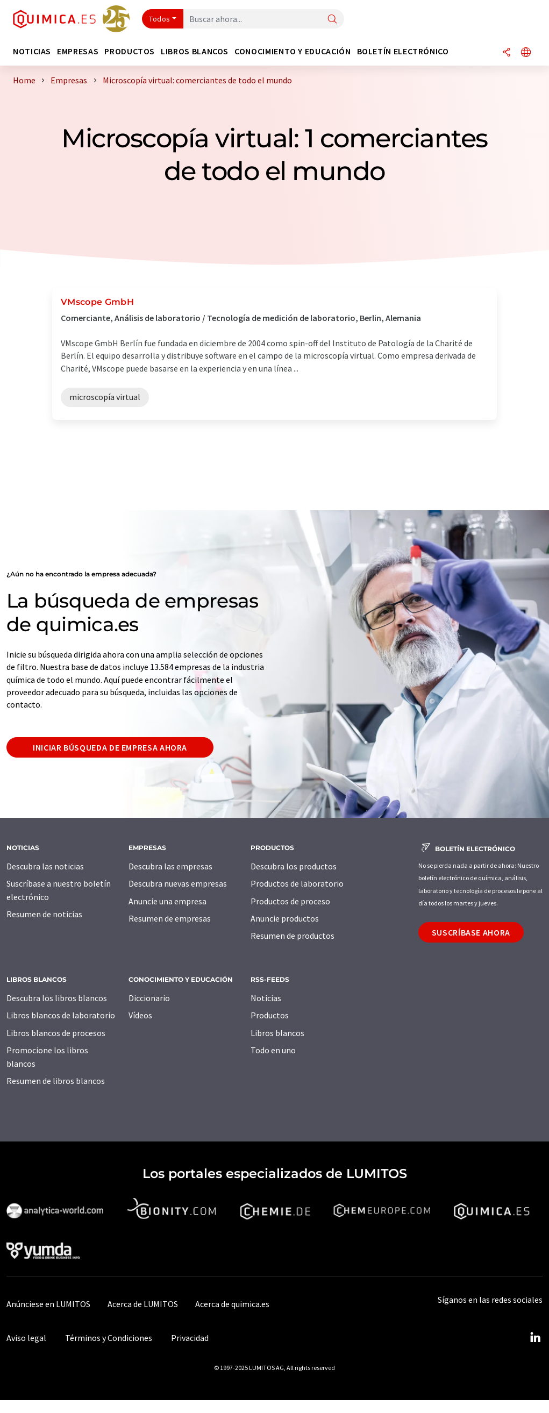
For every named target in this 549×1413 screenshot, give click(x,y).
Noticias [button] (32, 51)
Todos (159, 19)
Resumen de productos (292, 935)
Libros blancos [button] (195, 51)
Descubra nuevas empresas (178, 883)
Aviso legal (26, 1337)
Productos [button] (129, 51)
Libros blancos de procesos (55, 1032)
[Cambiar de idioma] (525, 53)
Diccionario (149, 998)
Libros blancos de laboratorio (60, 1015)
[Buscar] (332, 19)
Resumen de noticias (44, 914)
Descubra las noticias (45, 866)
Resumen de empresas (170, 918)
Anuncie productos (285, 918)
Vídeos (140, 1015)
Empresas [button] (77, 51)
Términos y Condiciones (108, 1337)
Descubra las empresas (170, 866)
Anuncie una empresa (167, 901)
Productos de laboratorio (297, 883)
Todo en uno (273, 1050)
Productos (270, 1015)
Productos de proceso (290, 901)
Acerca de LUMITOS (143, 1303)
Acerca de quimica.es (232, 1303)
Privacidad (190, 1337)
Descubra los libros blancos (56, 998)
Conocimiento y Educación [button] (292, 51)
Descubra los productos (294, 866)
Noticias (266, 998)
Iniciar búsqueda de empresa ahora (110, 747)
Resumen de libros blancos (55, 1080)
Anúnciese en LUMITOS (48, 1303)
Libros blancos (277, 1032)
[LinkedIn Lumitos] (535, 1337)
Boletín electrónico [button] (403, 51)
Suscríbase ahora (471, 932)
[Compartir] (506, 53)
